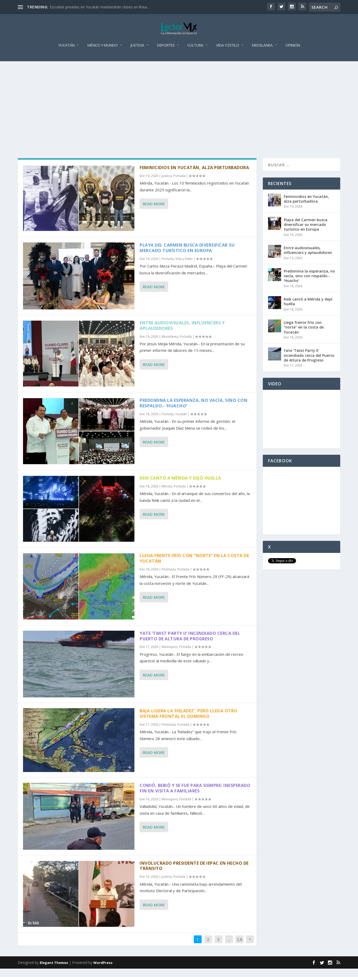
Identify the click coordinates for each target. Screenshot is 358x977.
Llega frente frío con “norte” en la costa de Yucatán (194, 566)
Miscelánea (262, 53)
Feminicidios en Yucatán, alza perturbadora (194, 176)
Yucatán (66, 53)
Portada (179, 184)
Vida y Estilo (227, 53)
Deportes (165, 53)
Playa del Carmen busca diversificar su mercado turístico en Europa (187, 256)
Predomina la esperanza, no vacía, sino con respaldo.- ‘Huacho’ (193, 411)
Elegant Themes (54, 971)
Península (169, 577)
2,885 (239, 951)
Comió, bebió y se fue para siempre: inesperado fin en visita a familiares (195, 796)
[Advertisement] (179, 109)
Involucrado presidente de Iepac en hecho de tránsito (194, 874)
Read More (154, 212)
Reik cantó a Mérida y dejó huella (180, 486)
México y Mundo (102, 53)
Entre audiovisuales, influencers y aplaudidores (182, 334)
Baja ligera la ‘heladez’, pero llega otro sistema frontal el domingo (188, 722)
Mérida (167, 494)
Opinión (292, 53)
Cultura (195, 53)
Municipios (170, 655)
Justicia (137, 53)
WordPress (102, 971)
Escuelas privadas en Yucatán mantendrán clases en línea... (99, 6)
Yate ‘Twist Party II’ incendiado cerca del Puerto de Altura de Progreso (190, 644)
